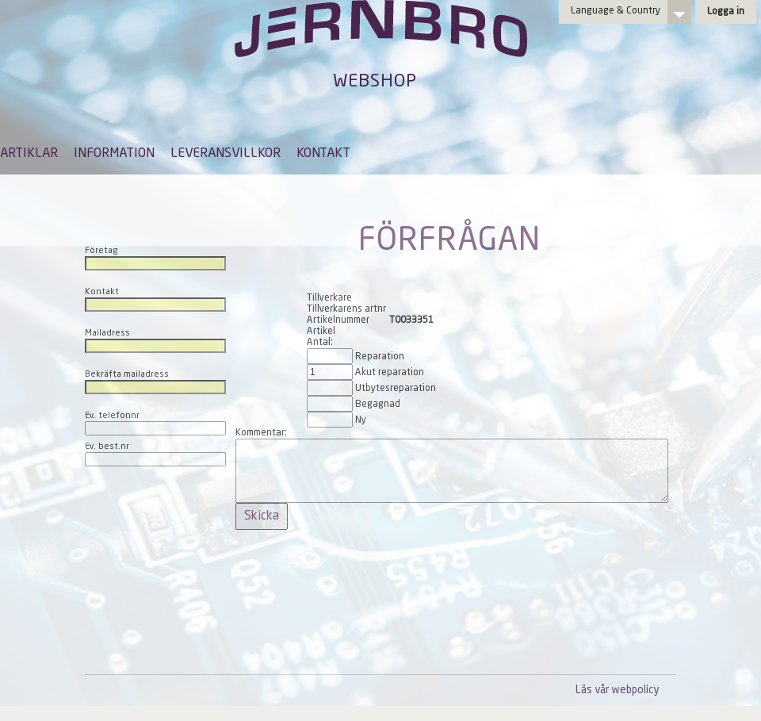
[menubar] (175, 166)
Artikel (321, 331)
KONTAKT (323, 154)
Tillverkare (329, 298)
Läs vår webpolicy (617, 690)
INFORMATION (114, 154)
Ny (360, 420)
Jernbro (380, 44)
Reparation (379, 357)
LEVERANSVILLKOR (225, 154)
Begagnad (377, 404)
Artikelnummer (338, 320)
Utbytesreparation (395, 388)
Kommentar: (261, 433)
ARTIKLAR (29, 154)
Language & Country (615, 11)
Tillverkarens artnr (346, 309)
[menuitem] (29, 161)
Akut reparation (389, 373)
